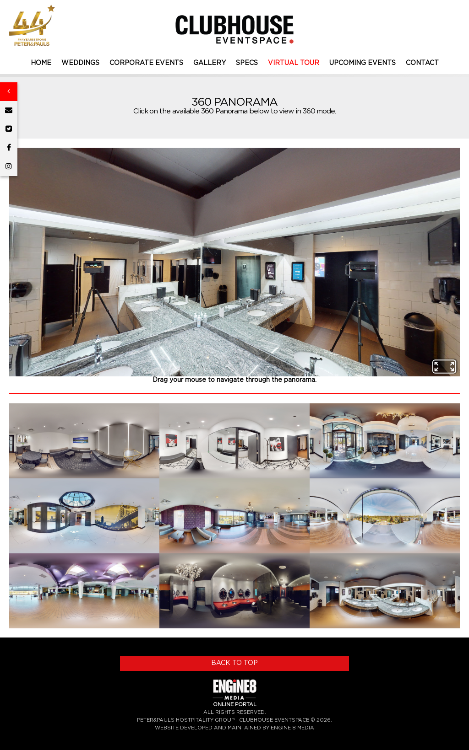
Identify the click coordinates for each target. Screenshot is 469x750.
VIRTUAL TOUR (293, 63)
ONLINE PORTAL (234, 704)
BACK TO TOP (234, 663)
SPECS (247, 63)
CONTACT (422, 63)
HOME (41, 63)
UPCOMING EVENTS (362, 63)
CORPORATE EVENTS (146, 63)
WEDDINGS (80, 63)
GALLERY (209, 63)
